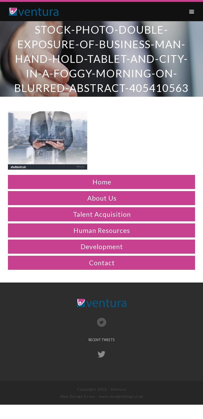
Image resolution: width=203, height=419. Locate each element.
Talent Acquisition (102, 214)
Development (102, 246)
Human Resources (101, 230)
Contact (102, 263)
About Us (102, 198)
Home (102, 182)
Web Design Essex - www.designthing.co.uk (101, 396)
